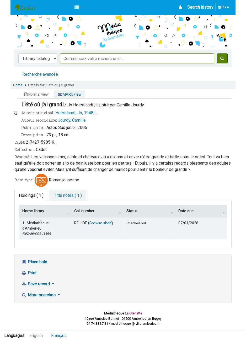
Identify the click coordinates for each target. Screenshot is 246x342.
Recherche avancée (40, 74)
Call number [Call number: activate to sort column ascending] (84, 211)
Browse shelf (100, 223)
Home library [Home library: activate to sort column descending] (33, 211)
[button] (78, 7)
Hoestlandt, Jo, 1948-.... (76, 112)
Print (28, 272)
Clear (223, 7)
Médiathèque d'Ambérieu (28, 7)
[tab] (68, 195)
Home (17, 85)
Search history (200, 7)
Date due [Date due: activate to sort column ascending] (186, 211)
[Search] (222, 58)
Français (59, 335)
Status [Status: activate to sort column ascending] (131, 211)
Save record (36, 283)
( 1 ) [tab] (31, 195)
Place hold (34, 261)
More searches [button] (39, 294)
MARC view (70, 94)
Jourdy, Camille (72, 120)
